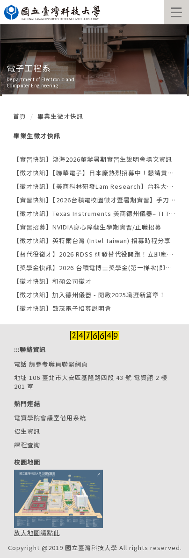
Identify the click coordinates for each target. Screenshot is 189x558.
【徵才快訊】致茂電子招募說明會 (62, 308)
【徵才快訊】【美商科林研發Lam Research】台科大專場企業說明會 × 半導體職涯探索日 (94, 186)
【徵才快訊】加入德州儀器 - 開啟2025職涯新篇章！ (89, 294)
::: (17, 349)
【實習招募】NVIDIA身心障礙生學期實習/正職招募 (87, 226)
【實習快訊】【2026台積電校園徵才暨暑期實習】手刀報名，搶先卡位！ (94, 199)
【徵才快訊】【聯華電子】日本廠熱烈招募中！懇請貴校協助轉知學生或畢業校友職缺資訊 (94, 172)
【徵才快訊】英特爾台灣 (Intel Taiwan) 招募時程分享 (92, 240)
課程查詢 (27, 444)
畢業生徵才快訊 (60, 116)
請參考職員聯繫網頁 (58, 363)
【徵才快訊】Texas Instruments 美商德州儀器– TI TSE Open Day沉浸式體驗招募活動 (94, 213)
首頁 (19, 116)
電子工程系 (29, 68)
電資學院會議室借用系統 (50, 417)
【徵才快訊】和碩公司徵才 (52, 281)
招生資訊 (27, 431)
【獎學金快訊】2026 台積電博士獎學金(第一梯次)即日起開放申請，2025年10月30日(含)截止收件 (94, 267)
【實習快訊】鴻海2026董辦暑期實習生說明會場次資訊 (92, 159)
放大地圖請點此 (37, 532)
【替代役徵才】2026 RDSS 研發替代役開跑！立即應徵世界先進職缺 (94, 254)
